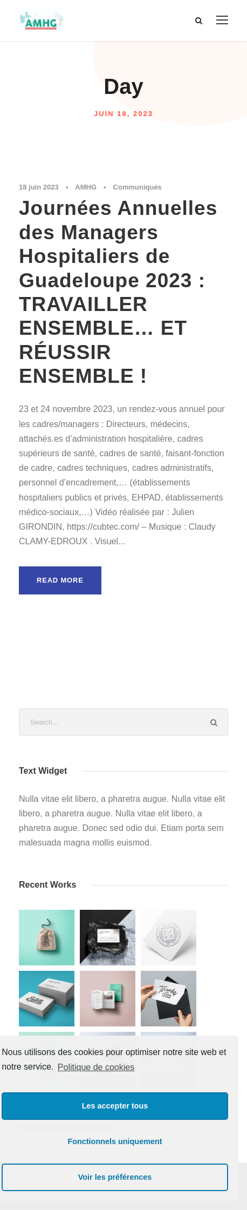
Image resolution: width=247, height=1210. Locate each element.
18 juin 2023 (39, 187)
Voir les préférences (115, 1177)
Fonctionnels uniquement (114, 1141)
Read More (60, 580)
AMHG (86, 187)
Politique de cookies (96, 1067)
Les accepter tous (115, 1105)
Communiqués (137, 187)
